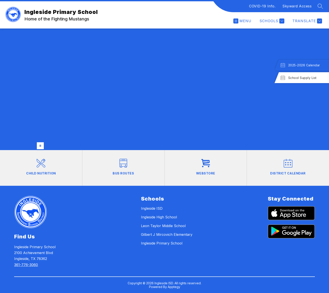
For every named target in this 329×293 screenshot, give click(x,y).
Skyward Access (297, 6)
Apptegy (174, 287)
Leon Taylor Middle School (163, 226)
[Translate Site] (306, 21)
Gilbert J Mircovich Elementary (166, 234)
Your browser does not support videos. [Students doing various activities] (164, 89)
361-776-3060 (26, 265)
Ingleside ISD (152, 208)
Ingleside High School (159, 217)
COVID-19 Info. (262, 6)
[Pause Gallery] (40, 145)
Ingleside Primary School (161, 243)
